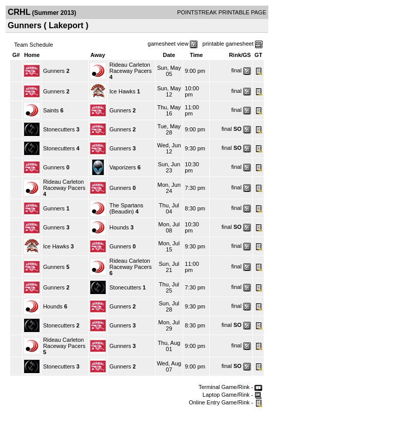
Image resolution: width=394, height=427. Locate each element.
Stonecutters (59, 129)
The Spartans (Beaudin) (126, 208)
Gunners (54, 71)
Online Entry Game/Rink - (225, 402)
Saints (51, 110)
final (236, 70)
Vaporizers (122, 167)
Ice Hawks (122, 91)
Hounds (119, 227)
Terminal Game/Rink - (230, 387)
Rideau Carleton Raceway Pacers (130, 68)
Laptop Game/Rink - (233, 395)
